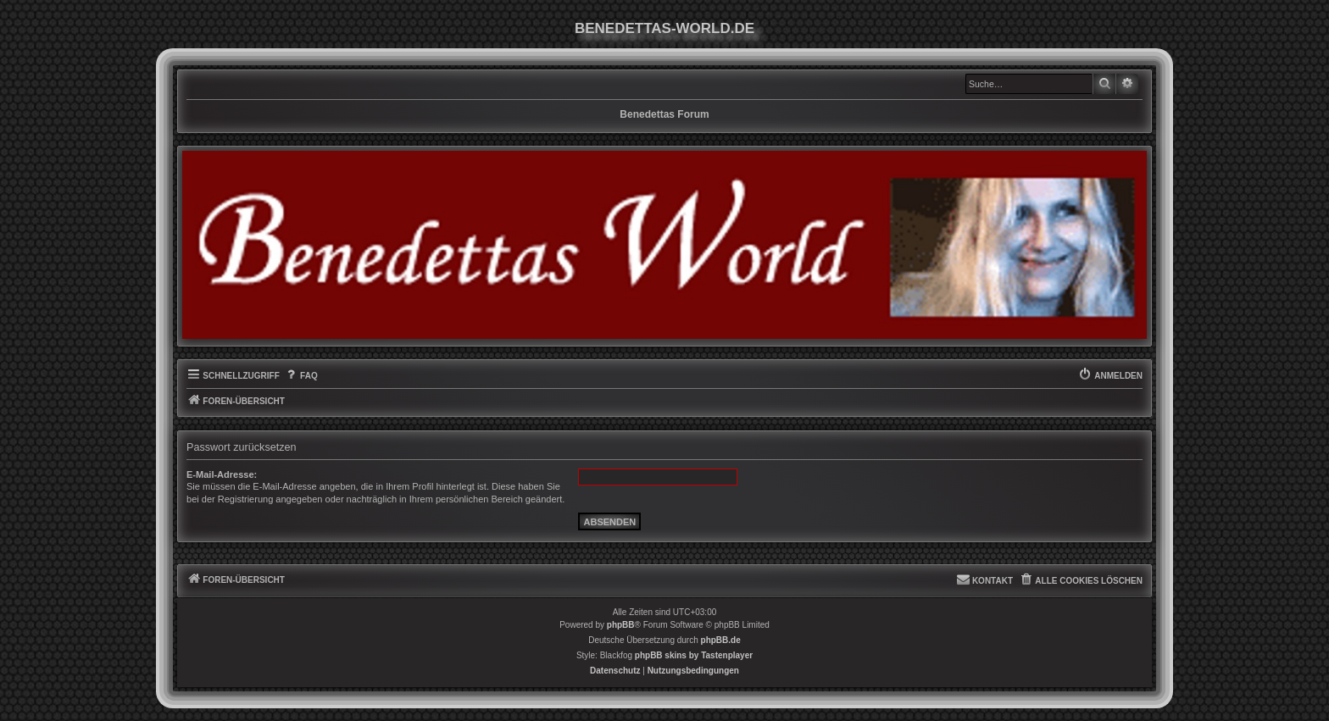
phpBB (621, 624)
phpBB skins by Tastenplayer (694, 655)
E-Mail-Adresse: (221, 474)
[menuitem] (301, 376)
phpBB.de (721, 640)
